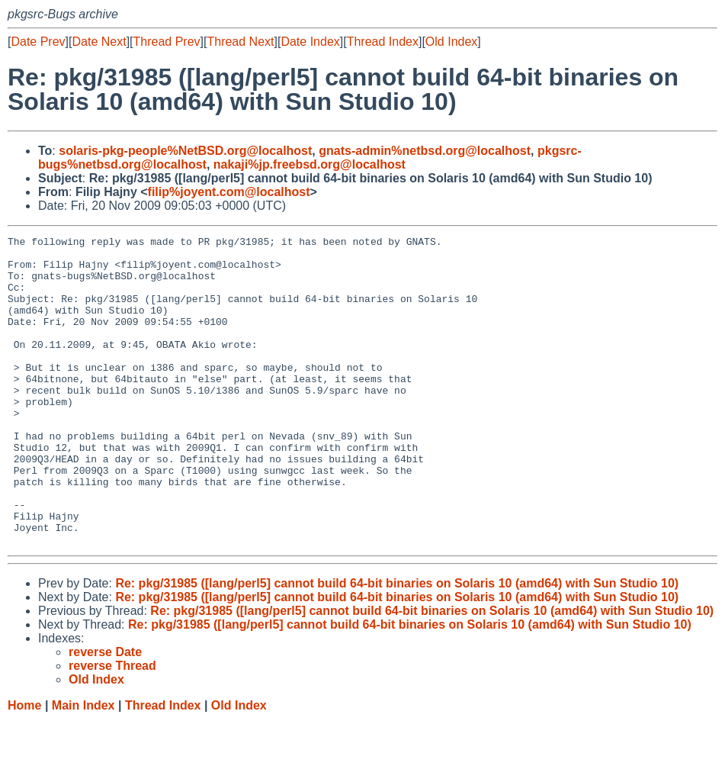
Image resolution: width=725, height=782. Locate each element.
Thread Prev (166, 41)
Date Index (310, 41)
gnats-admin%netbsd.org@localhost (425, 150)
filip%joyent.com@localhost (229, 191)
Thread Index (383, 41)
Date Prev (38, 41)
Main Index (83, 767)
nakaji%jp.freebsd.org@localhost (309, 164)
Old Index (451, 41)
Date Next (99, 41)
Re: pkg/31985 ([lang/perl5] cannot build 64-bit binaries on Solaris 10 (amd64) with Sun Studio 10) (396, 645)
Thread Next (240, 41)
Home (24, 767)
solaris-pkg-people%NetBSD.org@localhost (185, 150)
